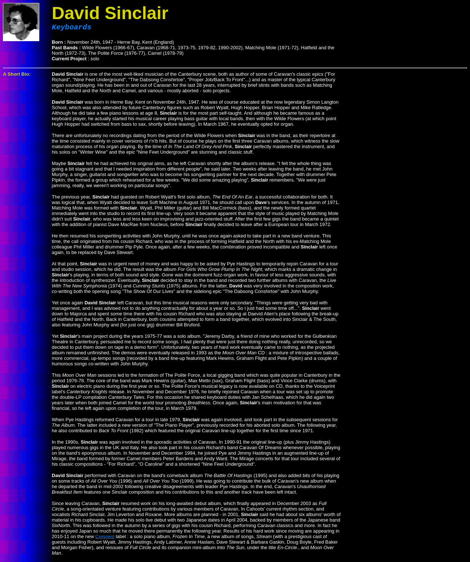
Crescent (105, 538)
